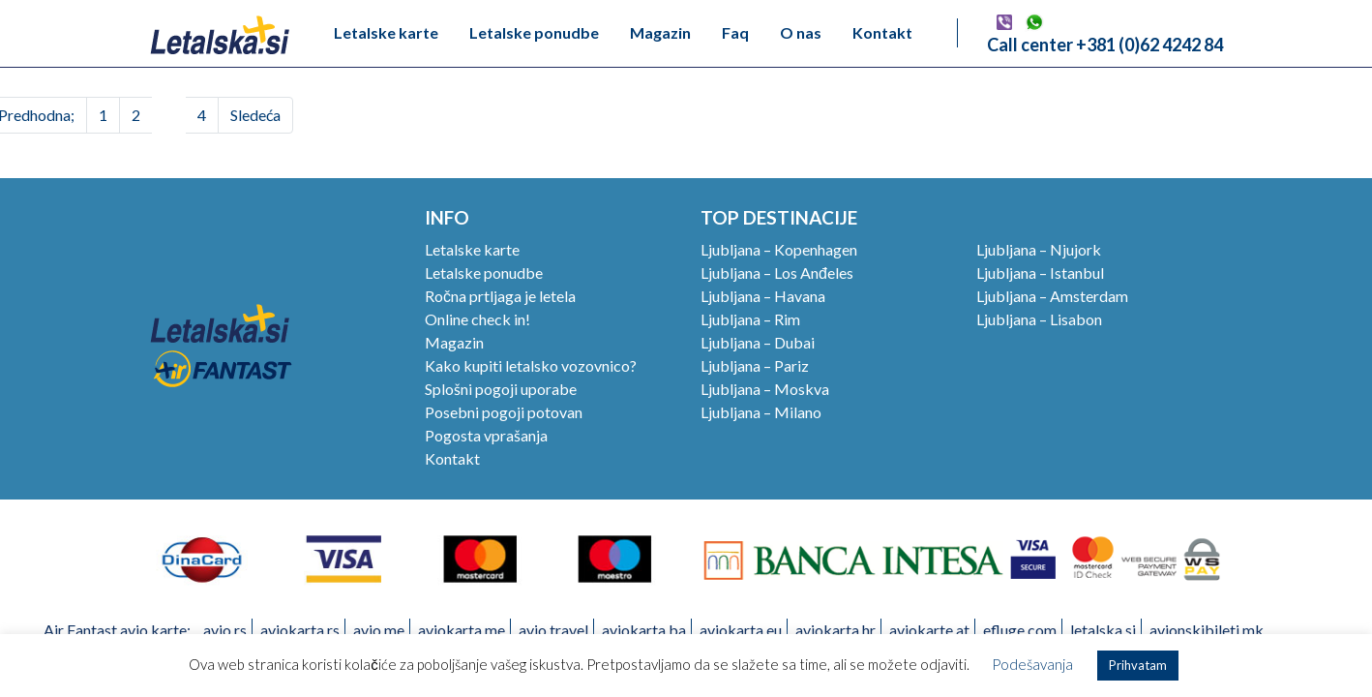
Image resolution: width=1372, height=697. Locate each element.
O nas (800, 32)
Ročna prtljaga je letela (500, 296)
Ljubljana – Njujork (1038, 249)
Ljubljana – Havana (763, 296)
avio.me (378, 630)
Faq (735, 32)
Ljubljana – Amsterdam (1052, 296)
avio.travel (553, 630)
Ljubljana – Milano (761, 412)
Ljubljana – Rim (750, 319)
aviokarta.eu (741, 630)
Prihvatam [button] (1138, 665)
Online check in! (477, 319)
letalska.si (1103, 630)
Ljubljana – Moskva (765, 388)
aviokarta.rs (300, 630)
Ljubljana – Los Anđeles (777, 272)
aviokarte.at (929, 630)
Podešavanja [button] (1032, 664)
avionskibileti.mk (1206, 630)
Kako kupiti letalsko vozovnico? (531, 365)
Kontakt (882, 32)
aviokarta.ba (644, 630)
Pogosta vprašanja (486, 435)
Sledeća (255, 115)
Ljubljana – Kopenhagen (779, 249)
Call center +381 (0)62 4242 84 (1105, 44)
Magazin (660, 32)
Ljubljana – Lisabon (1039, 319)
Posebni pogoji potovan (503, 412)
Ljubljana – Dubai (758, 342)
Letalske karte (386, 32)
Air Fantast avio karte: (117, 630)
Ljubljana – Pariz (755, 365)
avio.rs (225, 630)
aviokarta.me (461, 630)
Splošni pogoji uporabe (501, 388)
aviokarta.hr (835, 630)
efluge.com (1020, 630)
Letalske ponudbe (534, 32)
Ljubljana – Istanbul (1040, 272)
